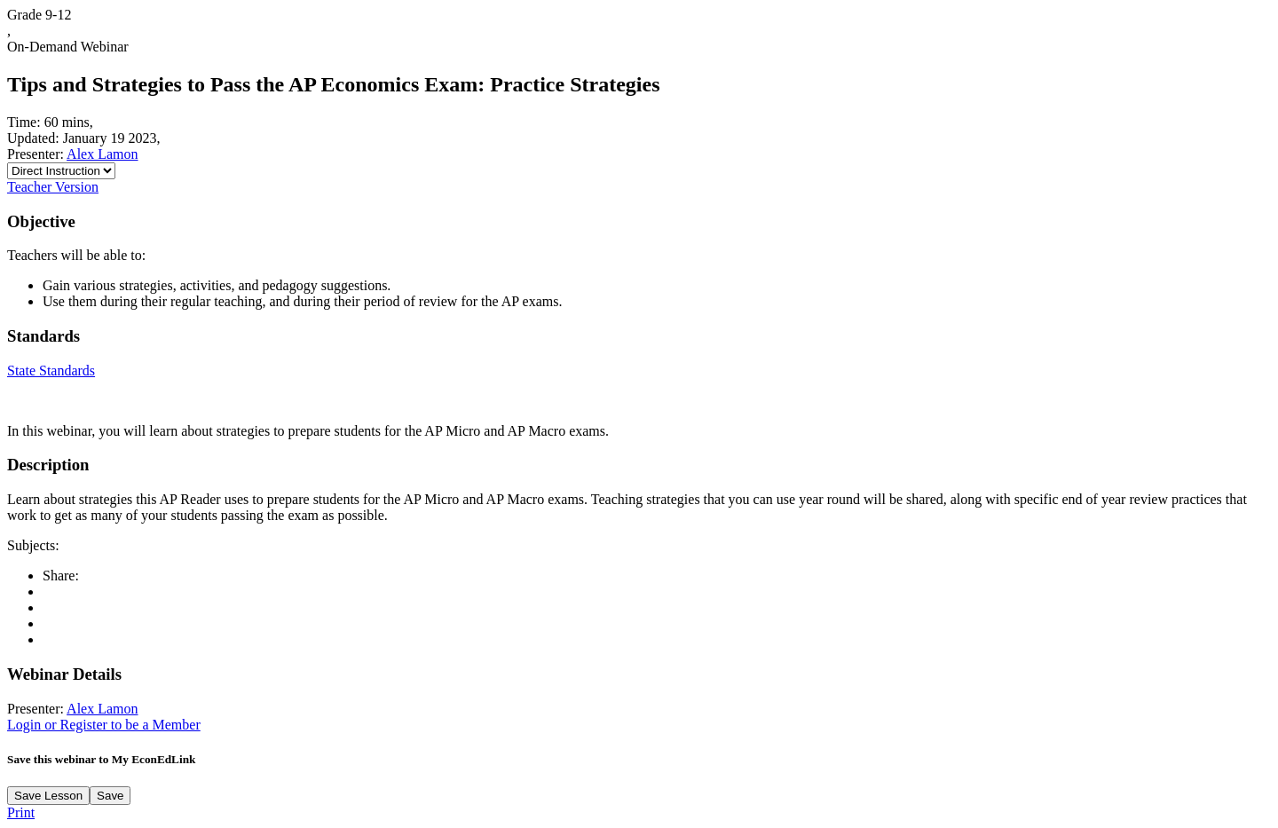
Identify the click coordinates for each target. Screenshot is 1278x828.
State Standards (51, 370)
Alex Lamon (102, 154)
